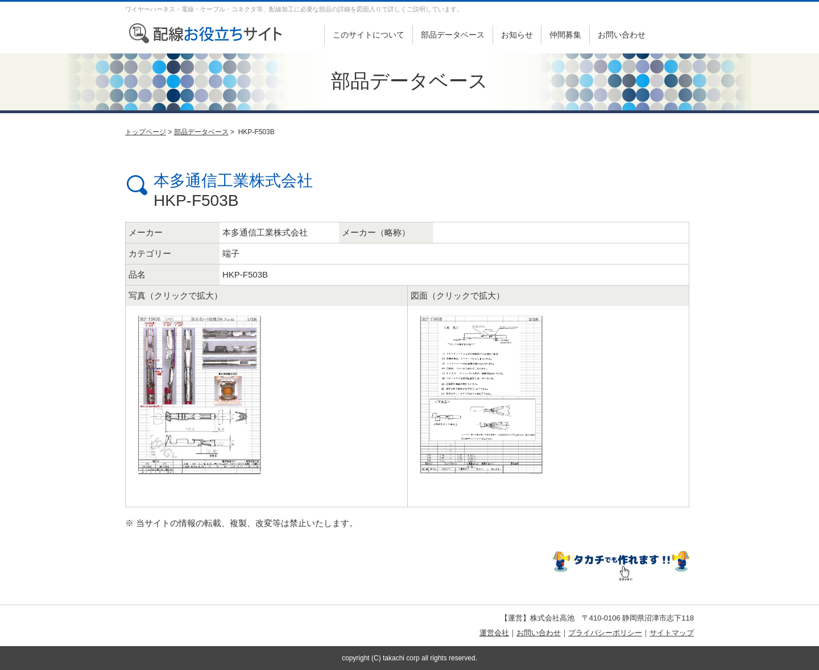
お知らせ (517, 34)
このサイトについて (368, 34)
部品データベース (453, 34)
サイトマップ (672, 632)
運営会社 (494, 632)
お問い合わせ (622, 34)
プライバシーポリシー (605, 632)
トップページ (145, 132)
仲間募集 (565, 34)
